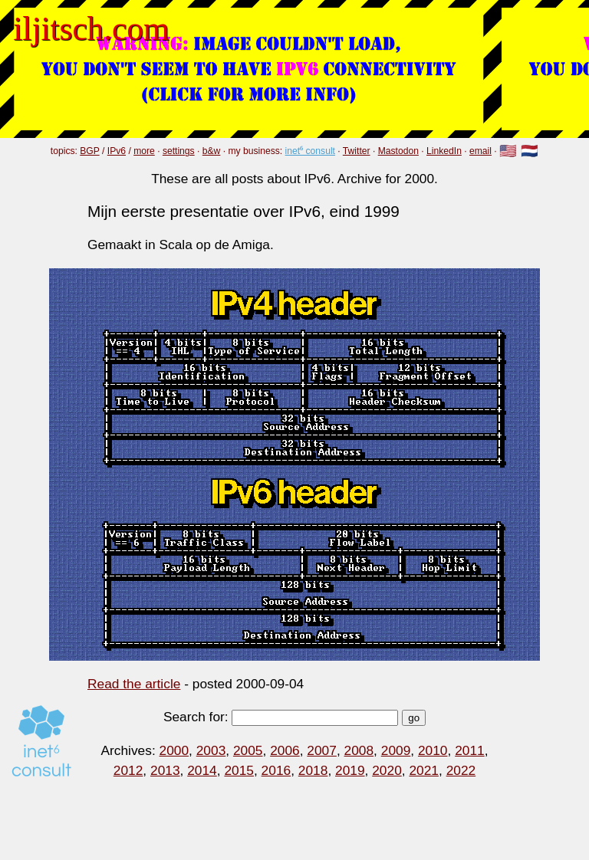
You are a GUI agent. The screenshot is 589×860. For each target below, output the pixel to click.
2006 (285, 750)
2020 (387, 770)
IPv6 (116, 151)
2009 (396, 750)
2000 (174, 750)
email (480, 151)
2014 (202, 770)
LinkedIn (444, 151)
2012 (128, 770)
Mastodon (398, 151)
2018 (313, 770)
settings (179, 151)
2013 (165, 770)
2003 (211, 750)
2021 (424, 770)
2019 (350, 770)
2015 (239, 770)
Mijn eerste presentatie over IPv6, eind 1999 (243, 211)
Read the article (133, 683)
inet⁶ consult (310, 151)
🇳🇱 (529, 151)
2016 (276, 770)
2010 (433, 750)
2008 (359, 750)
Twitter (356, 151)
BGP (89, 151)
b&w (211, 151)
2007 (322, 750)
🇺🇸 (508, 151)
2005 (248, 750)
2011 (470, 750)
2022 (461, 770)
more (144, 151)
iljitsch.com (91, 28)
